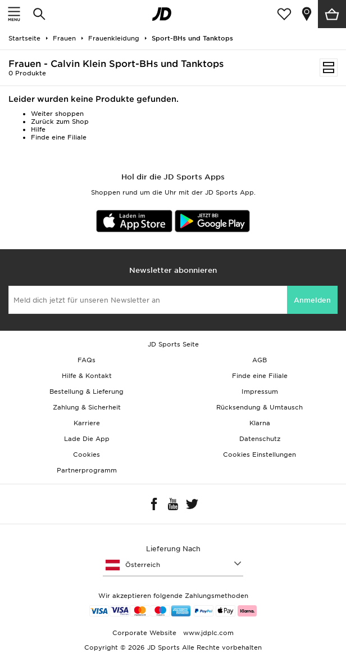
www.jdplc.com (207, 633)
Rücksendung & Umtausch (259, 407)
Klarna (259, 423)
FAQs (86, 360)
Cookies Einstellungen (259, 454)
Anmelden (312, 300)
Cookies (86, 454)
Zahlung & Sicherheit (87, 407)
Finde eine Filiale (58, 137)
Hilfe (38, 129)
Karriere (87, 423)
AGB (259, 360)
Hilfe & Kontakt (87, 376)
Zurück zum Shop (60, 121)
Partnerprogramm (87, 470)
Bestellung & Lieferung (86, 391)
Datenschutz (259, 439)
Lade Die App (87, 439)
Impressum (260, 391)
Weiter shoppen (57, 114)
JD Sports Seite (173, 344)
